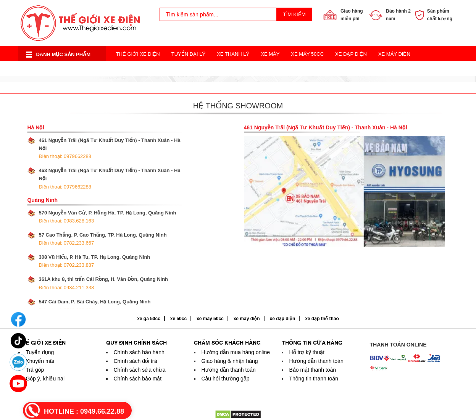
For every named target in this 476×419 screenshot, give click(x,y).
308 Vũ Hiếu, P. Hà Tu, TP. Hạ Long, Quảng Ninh (94, 261)
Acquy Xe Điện (351, 69)
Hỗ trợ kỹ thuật (306, 352)
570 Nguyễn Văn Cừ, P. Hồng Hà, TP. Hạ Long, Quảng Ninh (107, 217)
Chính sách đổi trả (135, 361)
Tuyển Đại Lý (188, 54)
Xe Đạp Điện (351, 54)
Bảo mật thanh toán (312, 370)
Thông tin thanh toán (313, 378)
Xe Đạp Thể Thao (298, 69)
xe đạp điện (282, 318)
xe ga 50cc (148, 318)
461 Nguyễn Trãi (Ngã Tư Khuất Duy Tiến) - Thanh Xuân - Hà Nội (109, 148)
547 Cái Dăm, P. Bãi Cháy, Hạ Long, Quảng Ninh (94, 306)
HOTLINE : (84, 411)
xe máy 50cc (210, 318)
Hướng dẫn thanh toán (228, 370)
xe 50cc (178, 318)
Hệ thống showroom (238, 106)
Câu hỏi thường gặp (225, 378)
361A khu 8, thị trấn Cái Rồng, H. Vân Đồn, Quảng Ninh (103, 283)
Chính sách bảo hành (138, 352)
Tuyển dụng (40, 352)
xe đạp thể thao (322, 318)
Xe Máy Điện (394, 54)
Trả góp (35, 370)
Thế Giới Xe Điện (138, 54)
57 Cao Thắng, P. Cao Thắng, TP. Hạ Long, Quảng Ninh (102, 239)
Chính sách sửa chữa (139, 370)
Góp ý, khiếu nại (45, 378)
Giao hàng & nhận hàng (229, 361)
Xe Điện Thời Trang (201, 69)
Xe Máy (270, 54)
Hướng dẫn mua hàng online (235, 352)
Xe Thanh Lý (233, 54)
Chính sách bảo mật (137, 378)
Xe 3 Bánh (252, 69)
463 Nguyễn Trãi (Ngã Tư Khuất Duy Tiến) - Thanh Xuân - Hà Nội (109, 178)
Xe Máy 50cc (307, 54)
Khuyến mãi (40, 361)
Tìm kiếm (294, 14)
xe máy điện (247, 318)
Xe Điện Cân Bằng (139, 69)
